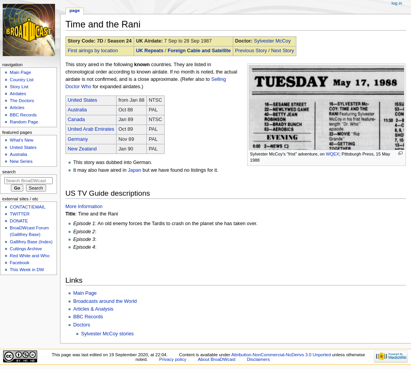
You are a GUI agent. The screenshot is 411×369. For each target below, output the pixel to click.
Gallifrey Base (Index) (31, 241)
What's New (21, 140)
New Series (21, 161)
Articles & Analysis (93, 309)
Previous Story (251, 50)
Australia (77, 110)
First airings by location (93, 50)
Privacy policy (172, 359)
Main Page (85, 293)
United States (82, 100)
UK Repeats (149, 50)
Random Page (24, 122)
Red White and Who (30, 255)
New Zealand (82, 149)
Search (9, 171)
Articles (17, 107)
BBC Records (88, 316)
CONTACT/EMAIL (27, 207)
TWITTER (19, 214)
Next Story (282, 50)
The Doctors (22, 100)
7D (100, 41)
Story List (19, 86)
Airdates (18, 93)
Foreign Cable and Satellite (199, 50)
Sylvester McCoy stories (107, 334)
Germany (78, 139)
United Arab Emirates (91, 129)
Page (74, 10)
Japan (134, 170)
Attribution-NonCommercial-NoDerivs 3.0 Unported (281, 354)
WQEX (332, 154)
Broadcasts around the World (105, 301)
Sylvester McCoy (272, 41)
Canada (76, 119)
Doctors (81, 325)
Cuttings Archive (26, 248)
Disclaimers (258, 359)
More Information (84, 206)
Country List (21, 79)
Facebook (19, 262)
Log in (397, 3)
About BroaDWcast (217, 359)
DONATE (19, 221)
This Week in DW (27, 269)
